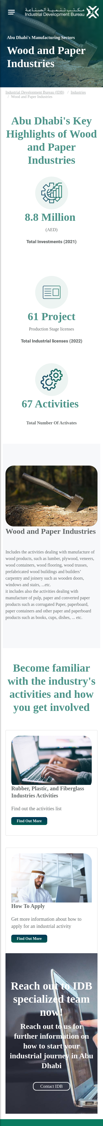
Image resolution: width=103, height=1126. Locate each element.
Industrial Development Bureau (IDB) (34, 92)
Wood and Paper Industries (31, 97)
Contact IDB (51, 1086)
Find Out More (29, 821)
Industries (78, 92)
